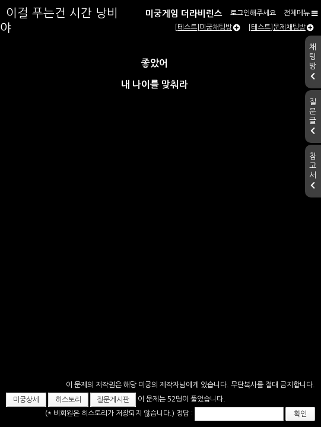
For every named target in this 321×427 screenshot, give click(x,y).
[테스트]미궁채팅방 (207, 56)
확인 (259, 406)
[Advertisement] (160, 221)
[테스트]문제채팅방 (281, 56)
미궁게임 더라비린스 (65, 11)
